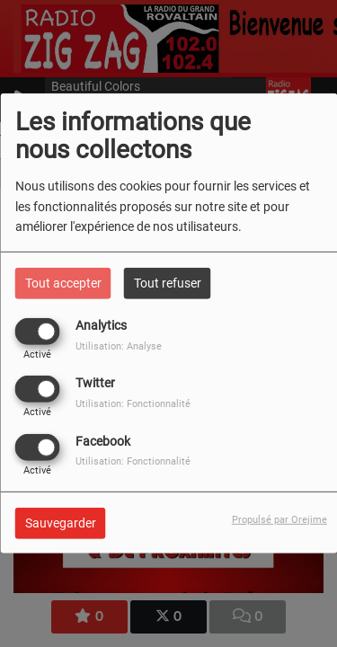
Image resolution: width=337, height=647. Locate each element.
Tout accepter (63, 283)
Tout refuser (167, 283)
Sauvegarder (60, 522)
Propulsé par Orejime (279, 519)
